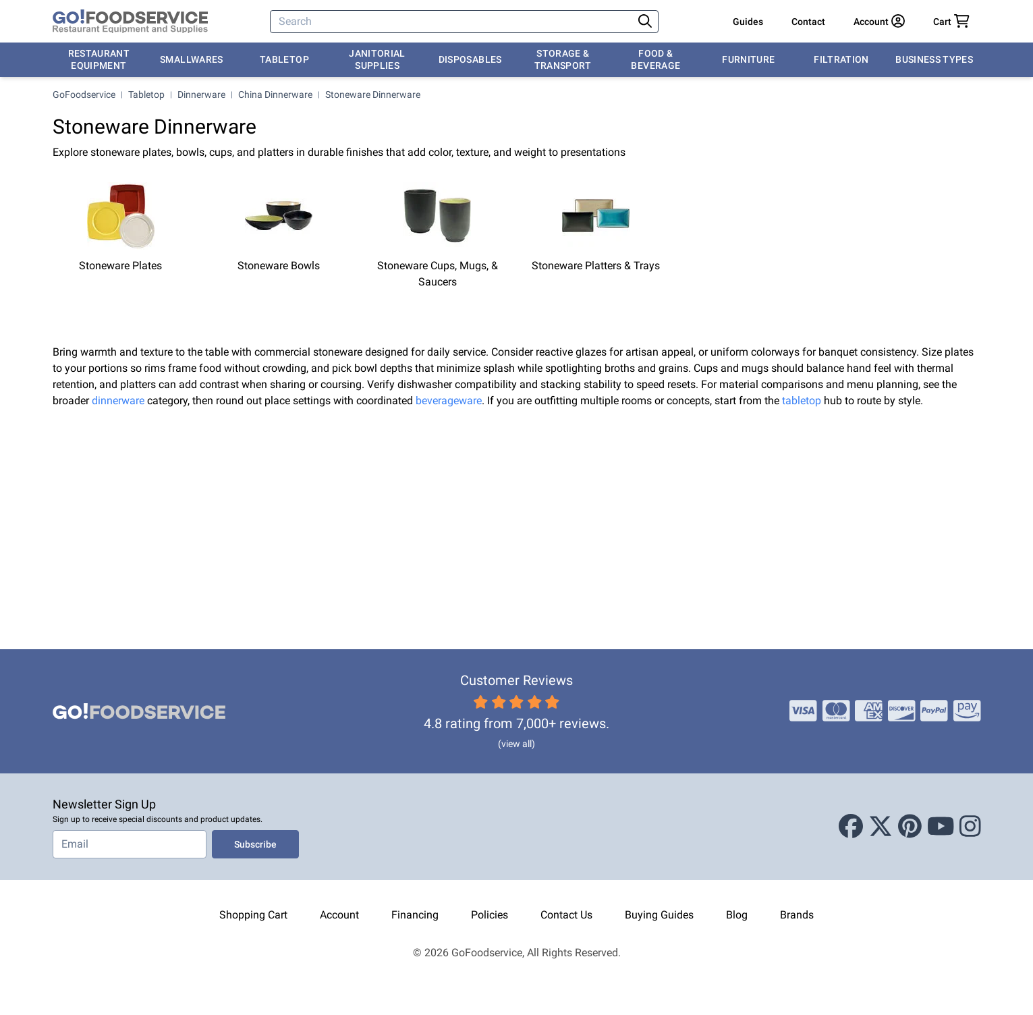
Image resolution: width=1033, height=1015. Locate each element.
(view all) (516, 743)
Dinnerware (201, 94)
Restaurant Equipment (99, 59)
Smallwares (191, 59)
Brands (797, 914)
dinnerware (118, 400)
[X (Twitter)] (880, 826)
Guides (748, 21)
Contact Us (566, 914)
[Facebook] (851, 826)
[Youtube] (941, 826)
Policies (489, 914)
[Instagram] (970, 826)
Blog (737, 914)
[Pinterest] (910, 826)
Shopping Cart (253, 914)
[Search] (452, 21)
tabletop (801, 400)
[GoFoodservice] (130, 21)
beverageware (449, 400)
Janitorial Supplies (377, 59)
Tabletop (284, 59)
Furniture (748, 59)
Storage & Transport (563, 59)
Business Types (934, 59)
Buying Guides (659, 914)
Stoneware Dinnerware (372, 94)
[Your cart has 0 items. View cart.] (951, 21)
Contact (808, 21)
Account (339, 914)
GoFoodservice (84, 94)
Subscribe (255, 844)
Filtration (841, 59)
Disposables (470, 59)
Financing (415, 914)
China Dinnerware (275, 94)
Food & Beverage (655, 59)
